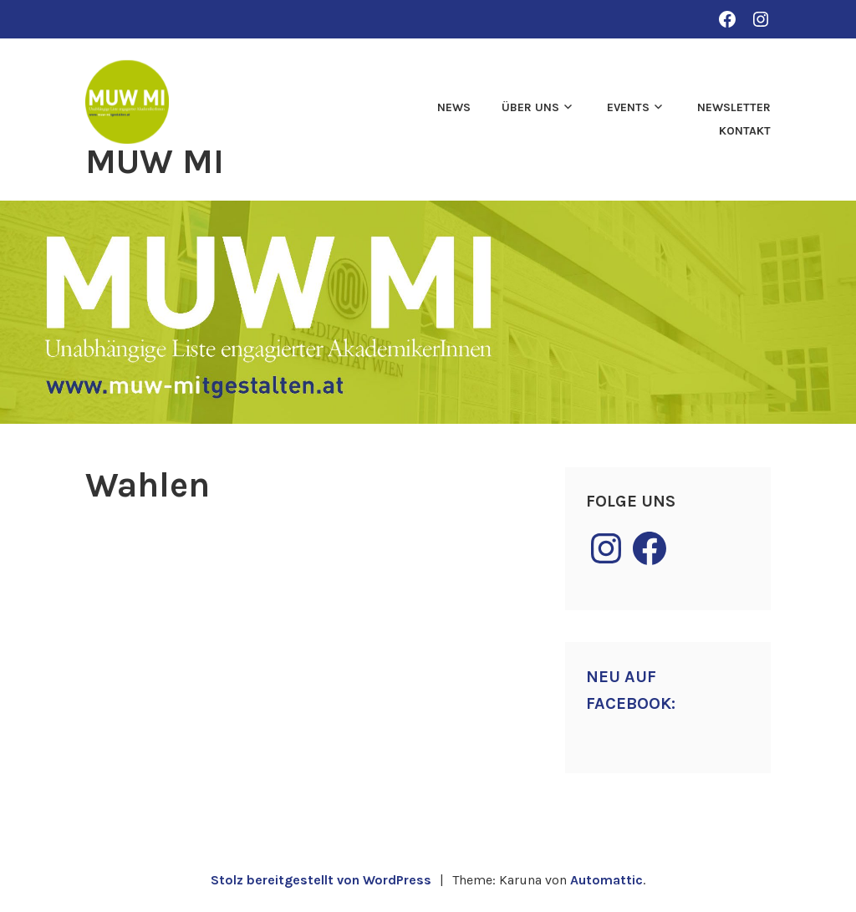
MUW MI (154, 161)
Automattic (606, 880)
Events (628, 107)
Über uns (530, 107)
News (454, 107)
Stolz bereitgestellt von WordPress (321, 880)
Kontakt (745, 131)
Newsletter (734, 107)
